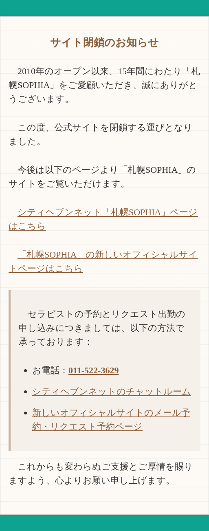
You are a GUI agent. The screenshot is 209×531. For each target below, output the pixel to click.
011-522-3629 (93, 370)
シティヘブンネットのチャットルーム (111, 391)
